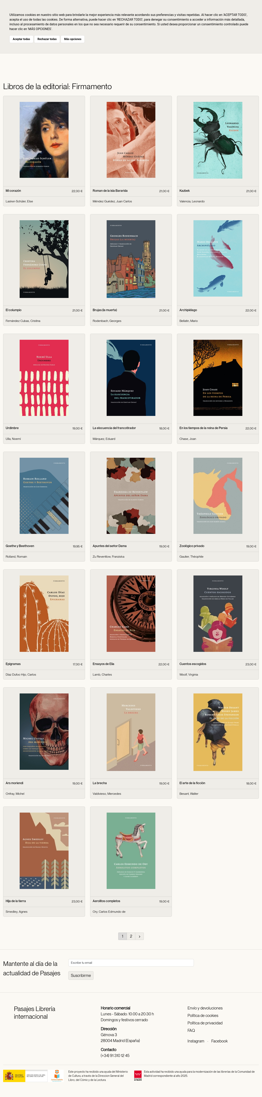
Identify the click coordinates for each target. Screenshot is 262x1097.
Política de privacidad (205, 1023)
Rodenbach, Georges (107, 321)
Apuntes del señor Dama (110, 546)
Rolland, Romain (16, 556)
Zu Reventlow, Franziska (108, 556)
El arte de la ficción (192, 783)
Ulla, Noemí (13, 439)
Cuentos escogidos (193, 664)
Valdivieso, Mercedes (107, 794)
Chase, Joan (188, 439)
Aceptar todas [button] (21, 39)
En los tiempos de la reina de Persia (204, 428)
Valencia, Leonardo (192, 201)
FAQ (191, 1030)
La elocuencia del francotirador (114, 428)
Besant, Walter (189, 794)
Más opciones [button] (72, 39)
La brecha (100, 783)
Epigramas (13, 664)
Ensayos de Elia (103, 664)
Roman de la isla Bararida (110, 191)
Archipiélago (188, 310)
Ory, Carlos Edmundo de (109, 911)
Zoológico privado (192, 546)
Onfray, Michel (15, 794)
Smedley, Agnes (16, 911)
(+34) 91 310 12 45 (115, 1055)
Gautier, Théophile (191, 556)
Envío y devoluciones (205, 1008)
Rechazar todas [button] (47, 39)
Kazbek (185, 191)
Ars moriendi (14, 783)
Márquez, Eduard (104, 439)
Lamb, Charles (102, 674)
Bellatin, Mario (189, 321)
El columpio (13, 310)
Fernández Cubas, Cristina (23, 321)
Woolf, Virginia (189, 674)
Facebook (219, 1041)
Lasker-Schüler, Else (19, 201)
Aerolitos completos (106, 901)
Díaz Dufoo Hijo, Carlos (21, 674)
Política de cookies (203, 1015)
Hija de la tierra (16, 901)
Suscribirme (81, 975)
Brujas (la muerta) (105, 310)
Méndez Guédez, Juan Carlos (112, 201)
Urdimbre (12, 428)
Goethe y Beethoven (20, 546)
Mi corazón (13, 191)
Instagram (196, 1041)
